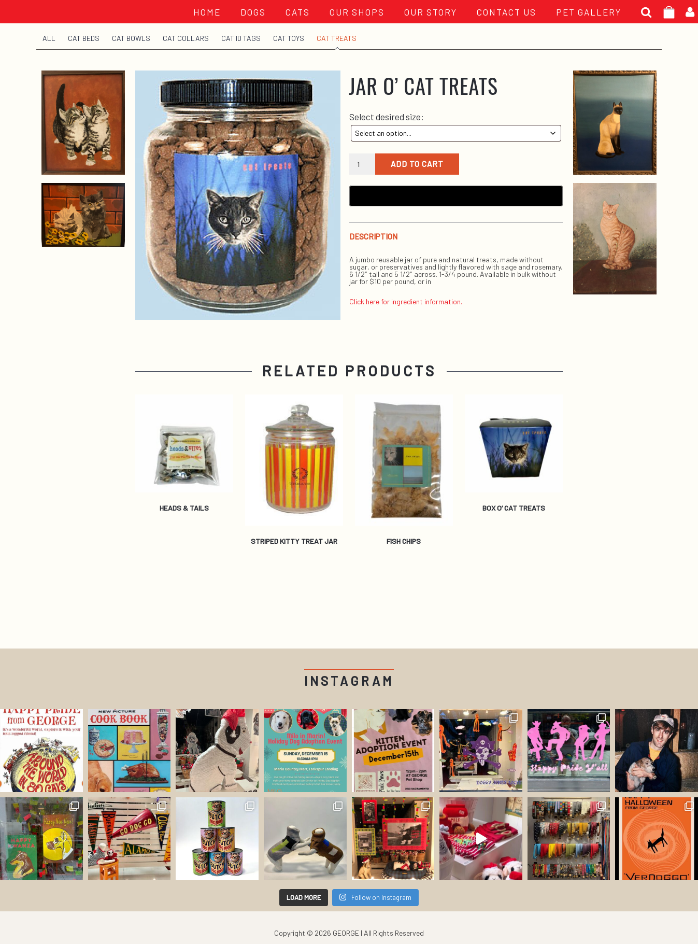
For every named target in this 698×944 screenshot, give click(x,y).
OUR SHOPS (357, 12)
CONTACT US (506, 12)
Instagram (349, 680)
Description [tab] (373, 237)
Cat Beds (83, 38)
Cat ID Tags (241, 38)
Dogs (253, 12)
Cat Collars (186, 38)
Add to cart (417, 163)
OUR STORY (430, 12)
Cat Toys (288, 38)
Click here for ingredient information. (405, 301)
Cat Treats (337, 38)
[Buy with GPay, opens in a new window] (456, 196)
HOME (207, 12)
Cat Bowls (131, 38)
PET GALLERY (588, 12)
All (48, 38)
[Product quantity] (362, 164)
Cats (298, 12)
